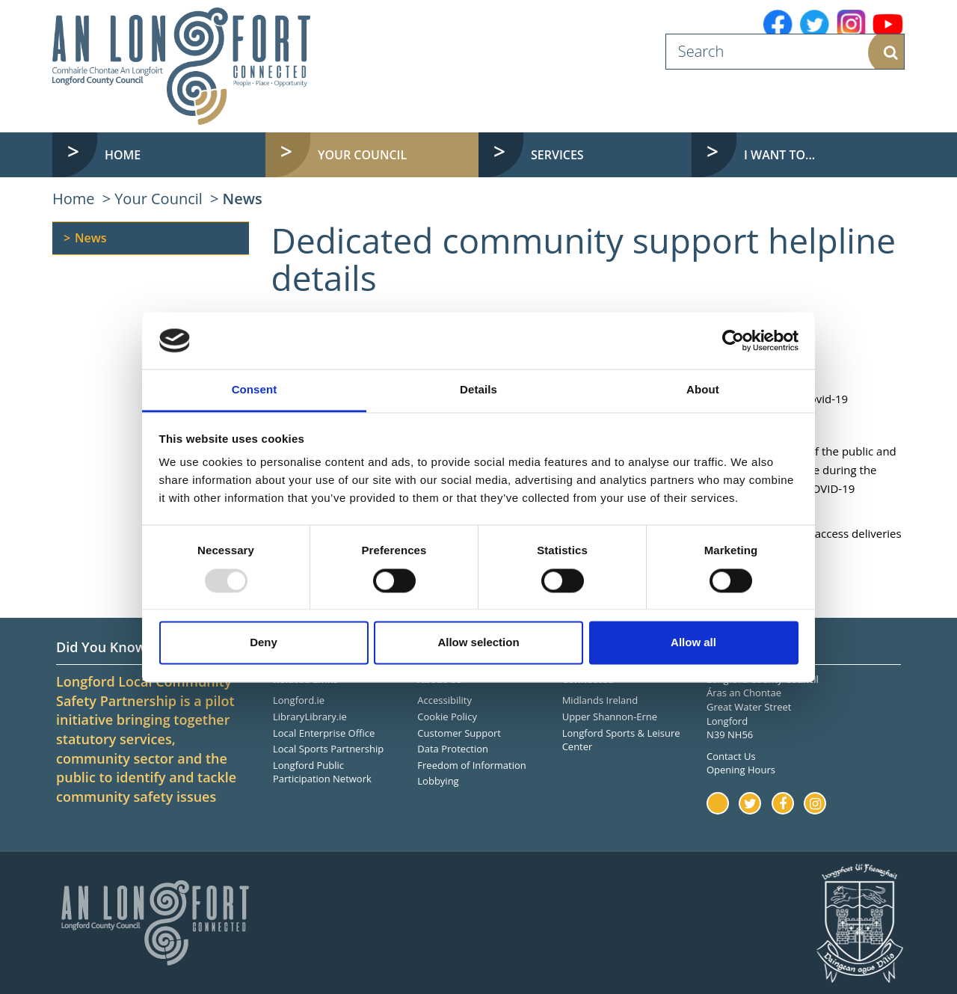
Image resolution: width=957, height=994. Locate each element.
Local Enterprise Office (324, 733)
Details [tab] (478, 390)
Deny (263, 642)
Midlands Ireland (600, 700)
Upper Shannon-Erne (609, 716)
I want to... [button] (779, 155)
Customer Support (459, 733)
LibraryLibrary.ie (310, 716)
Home (123, 155)
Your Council (158, 198)
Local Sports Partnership (328, 748)
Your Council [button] (362, 155)
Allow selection (478, 642)
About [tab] (702, 390)
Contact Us (731, 756)
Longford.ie (298, 700)
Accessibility (444, 700)
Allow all (693, 642)
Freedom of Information (471, 765)
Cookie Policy (447, 716)
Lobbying (437, 781)
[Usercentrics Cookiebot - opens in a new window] (733, 340)
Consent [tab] (254, 390)
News (242, 198)
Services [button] (557, 155)
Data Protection (452, 748)
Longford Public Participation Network (322, 772)
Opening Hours (741, 769)
